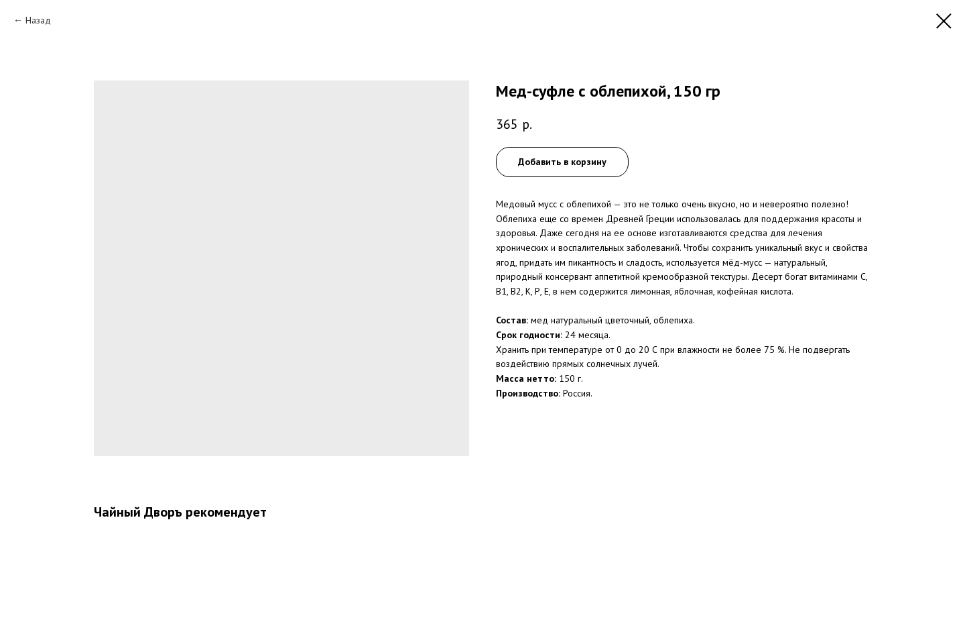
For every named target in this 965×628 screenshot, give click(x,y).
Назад (38, 20)
